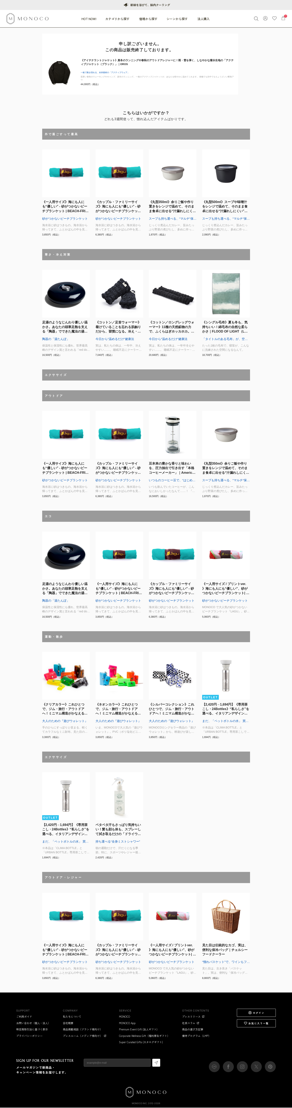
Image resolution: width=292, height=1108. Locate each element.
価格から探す (148, 19)
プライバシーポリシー (29, 1036)
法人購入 (204, 19)
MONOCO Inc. (139, 1103)
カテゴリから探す (117, 19)
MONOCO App (127, 1023)
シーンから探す (177, 19)
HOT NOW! (89, 19)
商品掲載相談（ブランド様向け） (82, 1029)
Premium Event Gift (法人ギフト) (138, 1029)
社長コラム (190, 1023)
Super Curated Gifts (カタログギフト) (141, 1042)
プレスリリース (193, 1017)
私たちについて (72, 1017)
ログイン (256, 1013)
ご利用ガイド (24, 1017)
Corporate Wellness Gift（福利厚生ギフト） (144, 1036)
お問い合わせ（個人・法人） (33, 1023)
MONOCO (124, 1017)
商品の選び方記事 (192, 1029)
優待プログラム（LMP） (196, 1036)
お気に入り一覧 (256, 1023)
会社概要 (68, 1023)
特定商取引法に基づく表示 (32, 1029)
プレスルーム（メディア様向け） (84, 1036)
